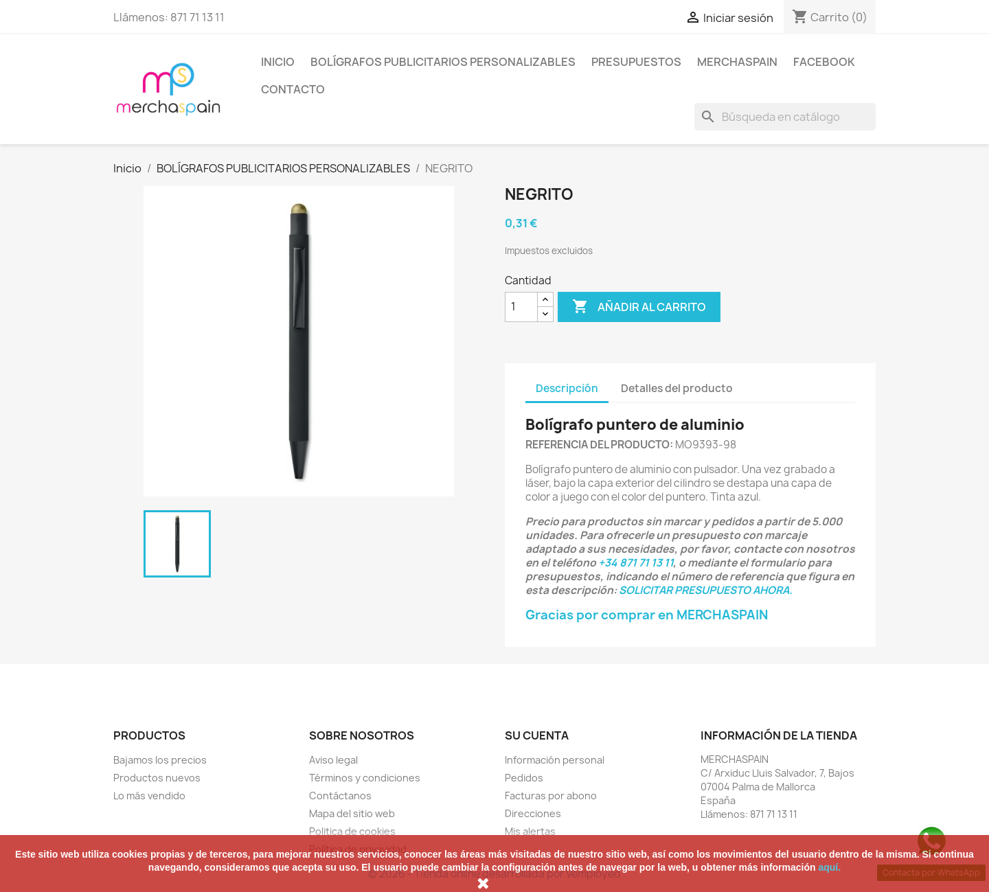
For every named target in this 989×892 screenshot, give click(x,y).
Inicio (278, 61)
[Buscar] (785, 116)
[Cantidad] (521, 307)
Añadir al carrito (639, 307)
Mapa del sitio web (352, 813)
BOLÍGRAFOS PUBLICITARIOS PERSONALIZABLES (443, 61)
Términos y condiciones (364, 777)
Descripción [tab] (567, 388)
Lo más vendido (149, 795)
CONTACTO (293, 89)
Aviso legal (333, 759)
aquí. (829, 867)
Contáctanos (340, 795)
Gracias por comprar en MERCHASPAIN (646, 615)
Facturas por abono (551, 795)
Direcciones (533, 813)
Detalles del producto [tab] (677, 388)
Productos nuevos (157, 777)
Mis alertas (530, 831)
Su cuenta (537, 735)
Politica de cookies (352, 831)
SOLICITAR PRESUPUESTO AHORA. (706, 590)
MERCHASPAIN (737, 61)
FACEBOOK (824, 61)
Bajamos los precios (160, 759)
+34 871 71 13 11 (635, 563)
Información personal (554, 759)
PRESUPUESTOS (636, 61)
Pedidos (524, 777)
